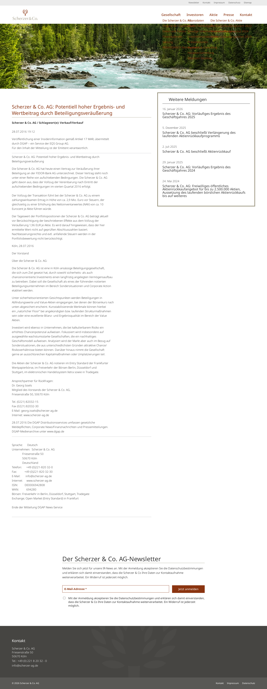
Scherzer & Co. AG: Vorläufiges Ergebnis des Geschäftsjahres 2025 (196, 115)
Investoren (195, 14)
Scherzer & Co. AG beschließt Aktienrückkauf (196, 151)
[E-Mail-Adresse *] (115, 589)
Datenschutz (234, 2)
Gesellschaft (171, 14)
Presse (228, 14)
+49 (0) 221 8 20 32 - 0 (32, 661)
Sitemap (248, 2)
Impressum (219, 2)
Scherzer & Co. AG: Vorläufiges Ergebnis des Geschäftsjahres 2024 (196, 169)
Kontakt (206, 2)
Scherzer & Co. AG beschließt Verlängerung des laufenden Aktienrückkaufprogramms (198, 134)
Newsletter (194, 2)
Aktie (213, 14)
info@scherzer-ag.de (25, 665)
